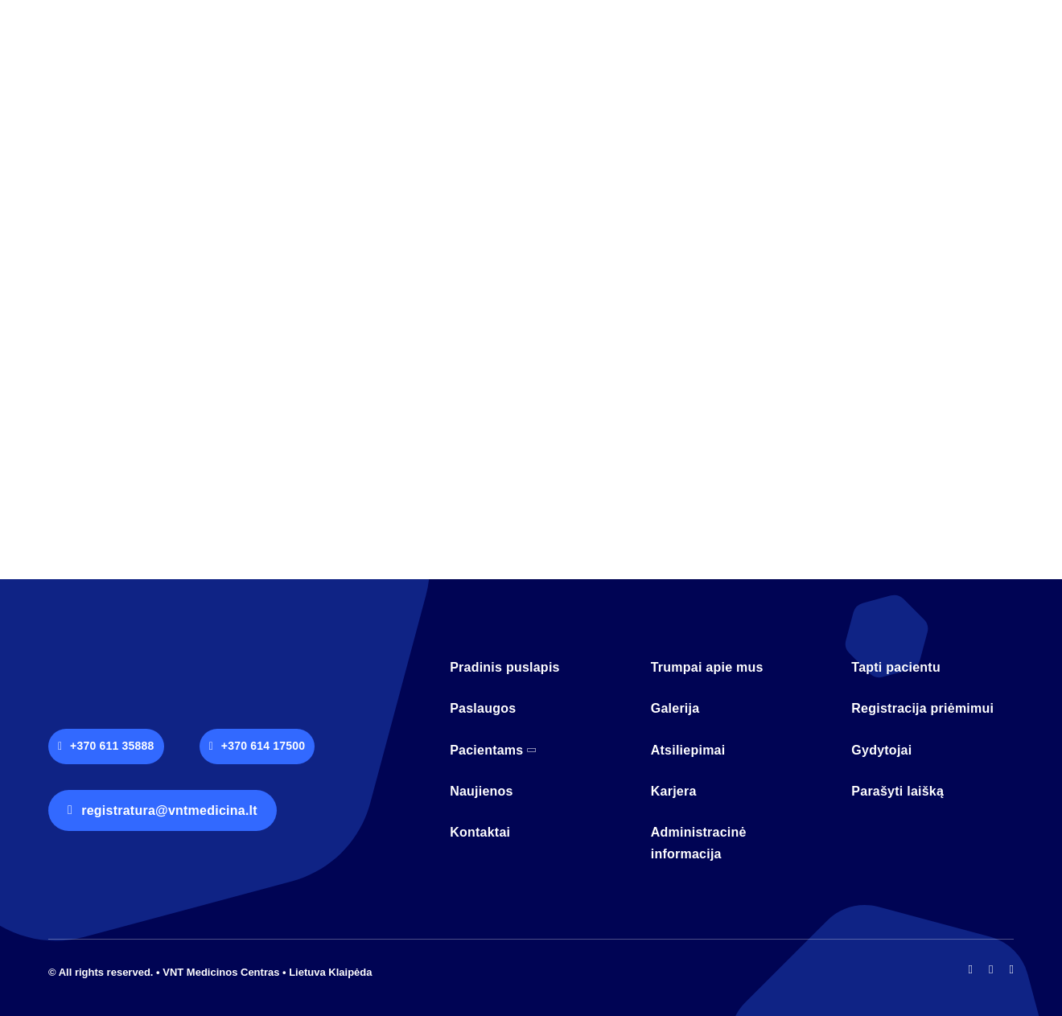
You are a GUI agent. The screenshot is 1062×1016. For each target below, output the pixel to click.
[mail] (1012, 970)
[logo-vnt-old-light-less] (136, 657)
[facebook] (971, 970)
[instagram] (991, 970)
